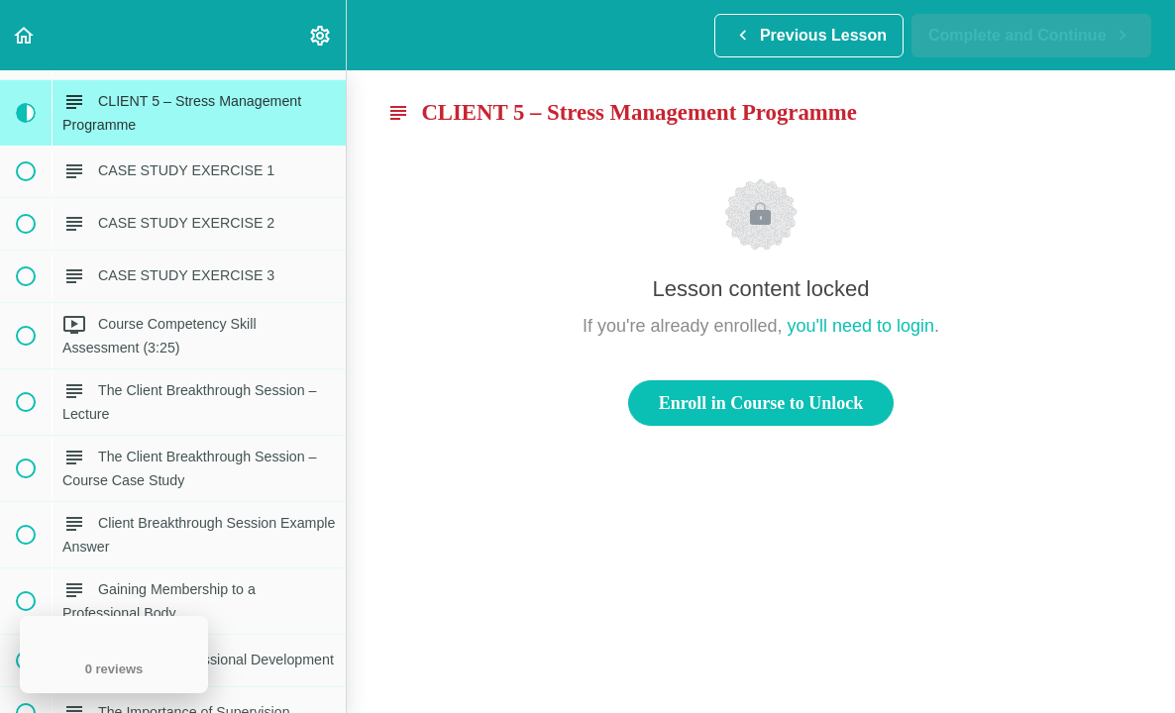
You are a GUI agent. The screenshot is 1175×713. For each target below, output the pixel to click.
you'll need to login (861, 326)
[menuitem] (321, 35)
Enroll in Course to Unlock (761, 403)
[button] (25, 35)
